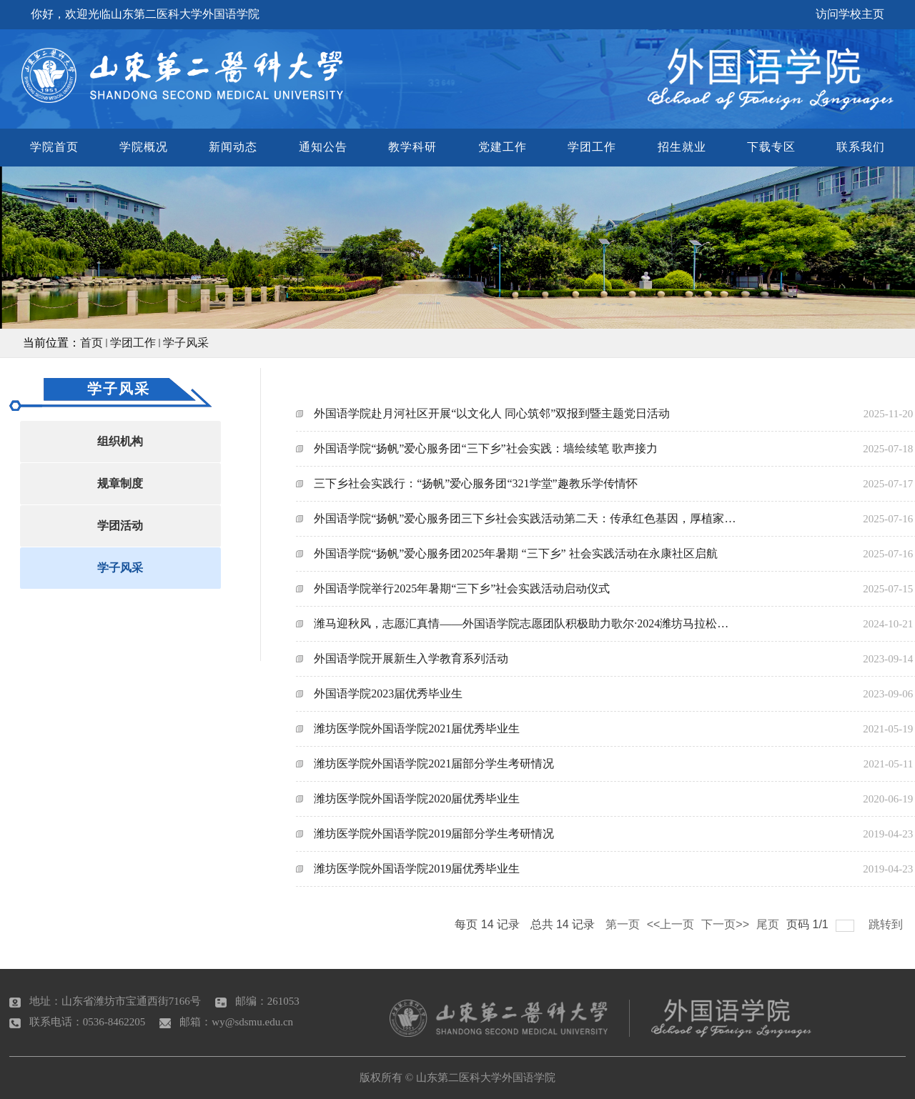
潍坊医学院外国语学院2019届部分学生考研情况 (434, 833)
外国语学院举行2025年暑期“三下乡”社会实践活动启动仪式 (462, 588)
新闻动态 (233, 147)
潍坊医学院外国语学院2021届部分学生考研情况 (434, 763)
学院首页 (54, 147)
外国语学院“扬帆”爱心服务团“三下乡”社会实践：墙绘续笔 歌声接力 (485, 448)
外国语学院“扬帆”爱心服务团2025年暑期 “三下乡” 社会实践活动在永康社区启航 (515, 553)
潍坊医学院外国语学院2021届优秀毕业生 (417, 728)
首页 (91, 343)
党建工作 (502, 147)
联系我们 (860, 147)
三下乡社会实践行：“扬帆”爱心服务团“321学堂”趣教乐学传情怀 (475, 483)
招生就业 (682, 147)
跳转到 (887, 924)
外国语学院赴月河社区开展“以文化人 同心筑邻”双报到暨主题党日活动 (492, 413)
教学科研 (412, 147)
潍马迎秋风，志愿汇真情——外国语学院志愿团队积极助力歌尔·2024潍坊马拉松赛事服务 (526, 623)
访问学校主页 (850, 14)
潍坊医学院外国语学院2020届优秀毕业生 (417, 798)
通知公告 (323, 147)
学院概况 (143, 147)
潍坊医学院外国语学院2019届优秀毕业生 (417, 868)
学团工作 (592, 147)
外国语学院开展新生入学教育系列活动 (411, 658)
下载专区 (771, 147)
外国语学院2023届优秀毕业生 (388, 693)
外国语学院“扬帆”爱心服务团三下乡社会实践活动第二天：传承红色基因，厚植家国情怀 (526, 518)
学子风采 (186, 343)
